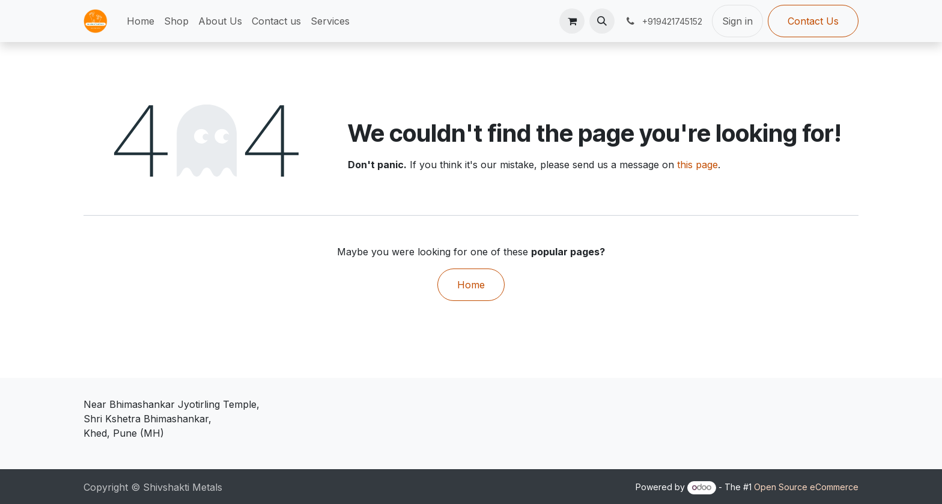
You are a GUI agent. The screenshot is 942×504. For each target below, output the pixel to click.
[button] (602, 21)
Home (471, 285)
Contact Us (813, 21)
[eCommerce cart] (572, 21)
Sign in (737, 21)
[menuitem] (140, 21)
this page (697, 165)
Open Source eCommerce (806, 487)
